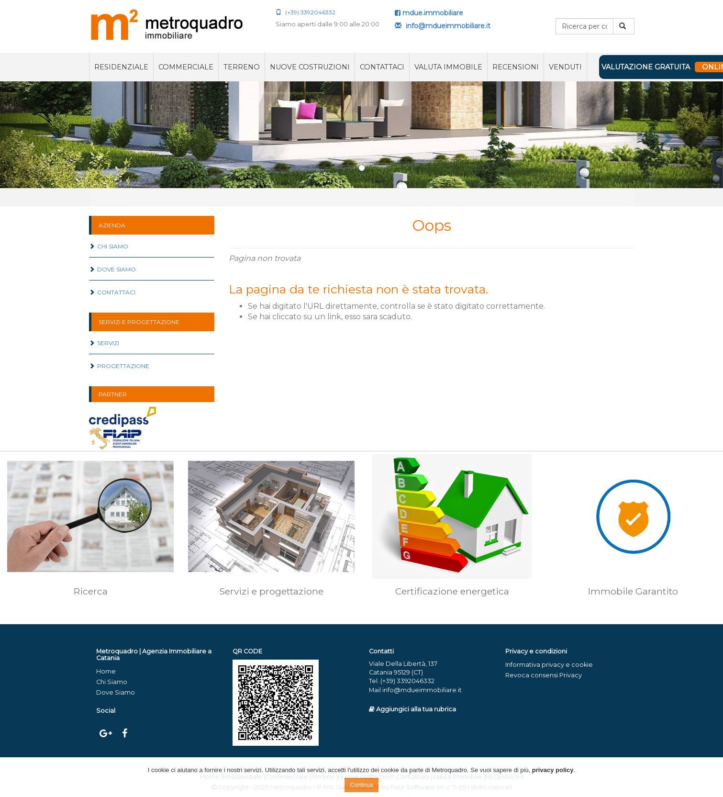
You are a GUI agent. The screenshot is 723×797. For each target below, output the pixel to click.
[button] (54, 134)
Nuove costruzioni (310, 67)
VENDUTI (565, 67)
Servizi (104, 343)
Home (106, 671)
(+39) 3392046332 (305, 12)
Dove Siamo (112, 269)
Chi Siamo (108, 246)
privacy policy (553, 770)
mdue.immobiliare (429, 13)
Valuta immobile (448, 67)
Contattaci (382, 67)
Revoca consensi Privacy (543, 675)
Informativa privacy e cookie (549, 664)
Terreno (241, 67)
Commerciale (185, 67)
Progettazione (119, 366)
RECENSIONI (515, 67)
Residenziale (121, 67)
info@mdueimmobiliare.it (442, 26)
